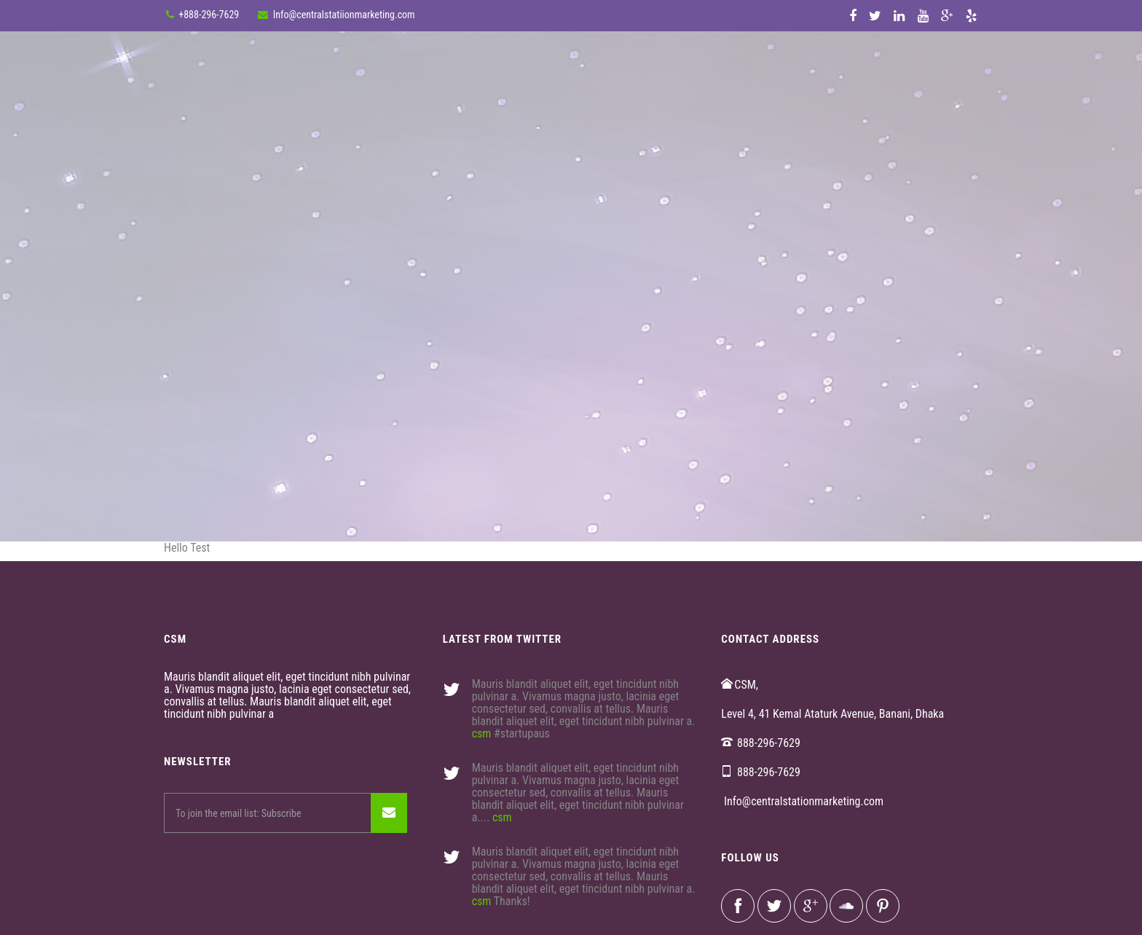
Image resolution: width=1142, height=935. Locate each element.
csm (482, 733)
